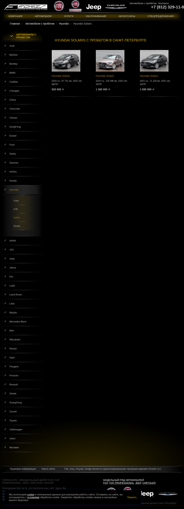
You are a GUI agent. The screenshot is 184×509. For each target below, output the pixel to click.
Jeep (12, 258)
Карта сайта (48, 468)
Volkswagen (16, 429)
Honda (13, 180)
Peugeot (14, 366)
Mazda (13, 312)
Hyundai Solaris (71, 70)
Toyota (13, 420)
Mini (12, 330)
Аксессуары (127, 16)
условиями (33, 497)
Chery (13, 99)
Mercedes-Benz (18, 321)
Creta (16, 201)
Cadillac (14, 81)
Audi (12, 45)
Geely (13, 153)
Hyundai (14, 189)
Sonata (17, 226)
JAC (12, 249)
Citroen (13, 117)
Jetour (13, 267)
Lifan (12, 303)
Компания (16, 16)
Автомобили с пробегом (143, 3)
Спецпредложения (161, 16)
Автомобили (43, 16)
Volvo (13, 438)
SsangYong (16, 402)
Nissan (13, 348)
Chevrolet (15, 108)
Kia (11, 276)
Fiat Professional (121, 482)
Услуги (68, 16)
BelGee (14, 54)
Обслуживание (96, 16)
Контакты (163, 3)
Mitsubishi (15, 339)
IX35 (16, 209)
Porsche (14, 375)
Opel (12, 357)
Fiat (105, 482)
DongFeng (15, 126)
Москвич (14, 447)
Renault (14, 384)
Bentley (14, 63)
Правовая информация (23, 468)
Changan (14, 90)
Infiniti (13, 240)
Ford (12, 144)
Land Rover (16, 294)
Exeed (13, 135)
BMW (13, 72)
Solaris (17, 217)
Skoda (13, 393)
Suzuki (13, 411)
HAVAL (13, 171)
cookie (30, 494)
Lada (12, 285)
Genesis (14, 162)
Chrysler (149, 482)
